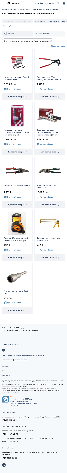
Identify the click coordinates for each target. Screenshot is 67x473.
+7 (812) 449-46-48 (10, 442)
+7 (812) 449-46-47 (10, 434)
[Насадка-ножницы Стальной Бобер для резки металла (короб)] (17, 128)
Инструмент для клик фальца (47, 21)
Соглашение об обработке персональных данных (23, 356)
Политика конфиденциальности (15, 360)
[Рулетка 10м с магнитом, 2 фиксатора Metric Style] (17, 235)
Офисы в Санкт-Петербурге (14, 426)
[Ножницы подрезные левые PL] (17, 182)
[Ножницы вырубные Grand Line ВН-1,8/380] (17, 74)
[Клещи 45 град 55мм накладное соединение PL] (50, 74)
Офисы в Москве (9, 412)
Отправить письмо (10, 344)
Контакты (6, 375)
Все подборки (9, 26)
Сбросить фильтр (58, 46)
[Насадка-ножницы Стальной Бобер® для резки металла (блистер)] (50, 128)
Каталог (5, 367)
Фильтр (9, 33)
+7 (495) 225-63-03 (10, 420)
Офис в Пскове (8, 448)
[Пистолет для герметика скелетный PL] (50, 235)
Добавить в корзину (17, 96)
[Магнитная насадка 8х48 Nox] (17, 288)
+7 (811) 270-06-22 (9, 458)
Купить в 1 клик (12, 88)
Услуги (4, 371)
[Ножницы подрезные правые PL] (50, 182)
